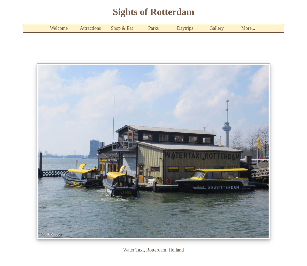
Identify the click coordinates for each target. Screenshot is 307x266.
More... (248, 28)
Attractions (90, 28)
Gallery (217, 28)
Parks (153, 28)
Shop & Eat (122, 28)
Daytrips (185, 28)
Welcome (59, 28)
